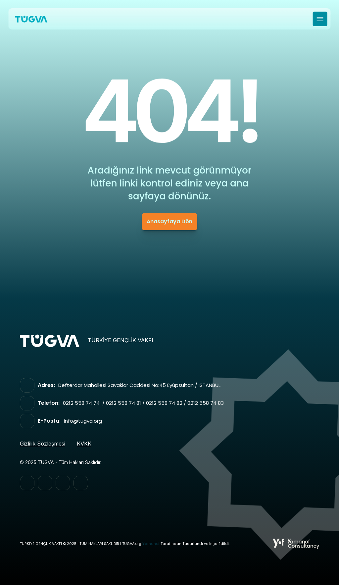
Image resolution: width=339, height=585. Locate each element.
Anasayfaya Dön (169, 221)
